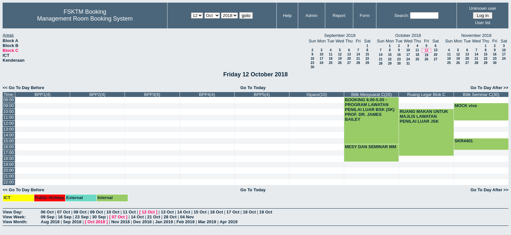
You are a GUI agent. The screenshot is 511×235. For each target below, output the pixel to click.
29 (367, 63)
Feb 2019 (185, 221)
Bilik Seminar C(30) (481, 94)
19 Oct (265, 212)
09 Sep (47, 216)
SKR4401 (464, 140)
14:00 (8, 135)
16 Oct (216, 212)
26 (340, 63)
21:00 (8, 176)
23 (312, 63)
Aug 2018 (50, 221)
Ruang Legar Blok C (426, 94)
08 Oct (80, 212)
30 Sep (99, 216)
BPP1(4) (43, 94)
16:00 (8, 146)
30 (312, 67)
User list (482, 22)
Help (287, 15)
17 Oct (233, 212)
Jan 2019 (164, 221)
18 (330, 58)
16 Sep (65, 216)
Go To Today (253, 87)
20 (349, 58)
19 (340, 58)
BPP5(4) (262, 94)
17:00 (8, 152)
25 (330, 63)
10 (321, 54)
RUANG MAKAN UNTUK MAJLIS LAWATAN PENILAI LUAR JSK (424, 116)
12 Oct (148, 212)
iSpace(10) (316, 94)
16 (312, 58)
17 (321, 58)
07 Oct (63, 212)
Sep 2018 (72, 221)
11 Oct (129, 212)
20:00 (8, 170)
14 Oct (183, 212)
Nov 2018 (120, 221)
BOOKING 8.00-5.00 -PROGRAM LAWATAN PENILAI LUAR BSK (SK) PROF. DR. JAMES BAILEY (369, 109)
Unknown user (482, 8)
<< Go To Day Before (23, 87)
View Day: (12, 212)
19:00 (8, 164)
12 (340, 54)
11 (330, 54)
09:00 (8, 105)
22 (367, 58)
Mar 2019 (207, 221)
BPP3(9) (152, 94)
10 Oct (112, 212)
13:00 (8, 129)
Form (365, 15)
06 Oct (47, 212)
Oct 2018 (96, 221)
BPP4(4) (207, 94)
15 (367, 54)
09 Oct (96, 212)
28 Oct (170, 216)
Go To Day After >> (489, 87)
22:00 (8, 182)
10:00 (8, 111)
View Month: (15, 221)
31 (408, 63)
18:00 (8, 158)
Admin (311, 15)
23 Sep (82, 216)
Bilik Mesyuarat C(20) (371, 94)
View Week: (14, 216)
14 (358, 54)
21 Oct (153, 216)
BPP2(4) (97, 94)
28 (358, 63)
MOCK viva (466, 105)
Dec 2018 (142, 221)
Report (339, 15)
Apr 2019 (229, 221)
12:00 (8, 123)
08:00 (8, 99)
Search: (401, 15)
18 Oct (249, 212)
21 (358, 58)
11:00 (8, 117)
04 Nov (187, 216)
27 (349, 63)
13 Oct (167, 212)
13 (349, 54)
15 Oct (200, 212)
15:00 (8, 140)
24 (321, 63)
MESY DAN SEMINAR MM (370, 146)
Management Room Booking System (85, 18)
